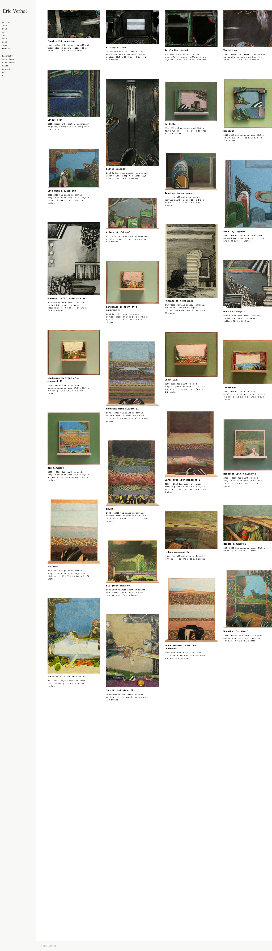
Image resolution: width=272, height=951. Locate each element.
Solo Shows (8, 59)
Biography (7, 56)
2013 (4, 29)
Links (5, 66)
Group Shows (8, 63)
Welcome (6, 22)
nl (3, 76)
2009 (4, 42)
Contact (6, 69)
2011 (4, 36)
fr (3, 79)
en (3, 72)
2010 (4, 39)
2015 (4, 26)
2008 (4, 45)
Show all (6, 49)
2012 (4, 32)
